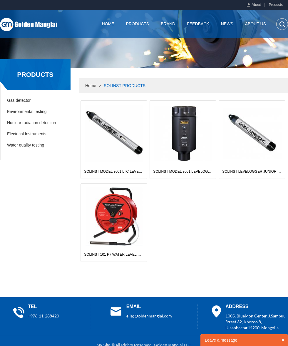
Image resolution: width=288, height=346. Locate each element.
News (227, 23)
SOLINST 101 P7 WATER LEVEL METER (114, 254)
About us (255, 23)
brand (168, 23)
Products (276, 5)
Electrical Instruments (26, 134)
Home (108, 23)
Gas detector (19, 100)
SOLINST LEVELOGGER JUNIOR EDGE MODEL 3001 (252, 171)
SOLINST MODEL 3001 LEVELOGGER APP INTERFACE (183, 171)
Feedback (198, 23)
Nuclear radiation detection (31, 122)
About (256, 5)
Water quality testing (25, 145)
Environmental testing (27, 111)
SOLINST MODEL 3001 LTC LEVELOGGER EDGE (114, 171)
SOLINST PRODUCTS (124, 85)
